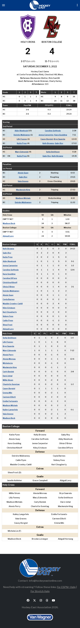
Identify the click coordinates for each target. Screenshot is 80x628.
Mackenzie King (23, 190)
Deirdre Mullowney (22, 135)
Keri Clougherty (10, 312)
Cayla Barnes (8, 299)
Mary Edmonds (21, 152)
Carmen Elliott (9, 397)
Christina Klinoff (10, 282)
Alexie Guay (23, 173)
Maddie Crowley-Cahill (13, 303)
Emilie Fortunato (10, 401)
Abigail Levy (8, 236)
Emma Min (7, 393)
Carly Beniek (8, 372)
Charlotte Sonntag (11, 384)
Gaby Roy (59, 143)
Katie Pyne (22, 143)
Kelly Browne (48, 143)
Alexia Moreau (9, 359)
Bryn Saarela (59, 139)
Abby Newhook (21, 131)
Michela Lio (8, 363)
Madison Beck (9, 223)
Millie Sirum (8, 380)
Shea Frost (7, 325)
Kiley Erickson (9, 308)
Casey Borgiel (46, 139)
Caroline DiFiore (10, 278)
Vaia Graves (23, 181)
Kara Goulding (60, 135)
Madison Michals (23, 198)
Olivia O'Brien (9, 287)
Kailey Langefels (10, 410)
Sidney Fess (8, 316)
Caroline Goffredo (53, 131)
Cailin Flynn (8, 320)
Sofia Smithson (53, 152)
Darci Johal (7, 376)
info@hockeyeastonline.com (45, 580)
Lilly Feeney (22, 139)
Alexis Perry (8, 355)
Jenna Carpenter (46, 135)
